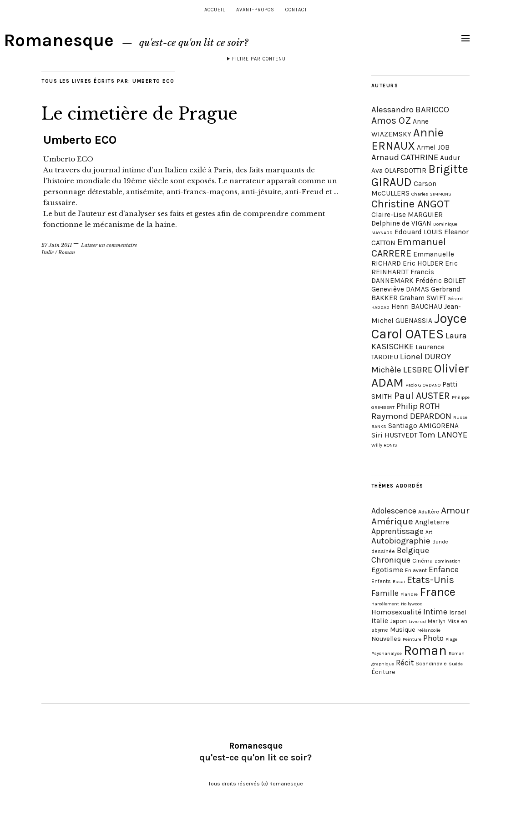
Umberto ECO (79, 140)
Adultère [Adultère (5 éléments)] (428, 511)
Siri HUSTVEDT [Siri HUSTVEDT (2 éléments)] (394, 435)
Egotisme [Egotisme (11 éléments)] (387, 569)
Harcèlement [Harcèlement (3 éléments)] (385, 604)
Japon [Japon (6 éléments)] (398, 621)
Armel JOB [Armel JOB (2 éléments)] (433, 147)
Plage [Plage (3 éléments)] (451, 639)
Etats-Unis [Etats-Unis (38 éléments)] (430, 579)
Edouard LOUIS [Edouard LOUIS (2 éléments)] (418, 232)
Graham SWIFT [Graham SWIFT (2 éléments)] (423, 298)
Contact (296, 10)
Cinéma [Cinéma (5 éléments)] (422, 560)
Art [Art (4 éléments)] (428, 532)
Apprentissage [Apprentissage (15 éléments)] (397, 531)
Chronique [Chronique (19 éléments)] (390, 560)
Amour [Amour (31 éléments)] (455, 510)
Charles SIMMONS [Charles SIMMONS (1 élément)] (431, 194)
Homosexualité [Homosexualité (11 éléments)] (396, 612)
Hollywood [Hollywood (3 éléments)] (412, 604)
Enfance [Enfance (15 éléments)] (444, 569)
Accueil (214, 10)
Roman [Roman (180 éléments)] (425, 650)
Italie (47, 252)
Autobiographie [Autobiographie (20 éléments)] (400, 541)
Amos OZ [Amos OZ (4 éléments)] (391, 120)
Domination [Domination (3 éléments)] (447, 561)
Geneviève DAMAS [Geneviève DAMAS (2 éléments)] (400, 289)
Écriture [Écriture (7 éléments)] (383, 672)
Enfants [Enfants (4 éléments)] (381, 581)
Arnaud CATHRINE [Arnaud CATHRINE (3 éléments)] (404, 157)
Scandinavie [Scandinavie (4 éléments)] (431, 663)
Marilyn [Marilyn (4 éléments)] (436, 621)
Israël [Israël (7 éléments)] (457, 612)
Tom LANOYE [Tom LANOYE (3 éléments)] (443, 435)
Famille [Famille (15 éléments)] (385, 593)
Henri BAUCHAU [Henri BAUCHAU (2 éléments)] (416, 306)
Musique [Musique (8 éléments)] (402, 630)
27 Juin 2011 (56, 245)
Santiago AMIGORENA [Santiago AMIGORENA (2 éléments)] (423, 426)
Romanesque (59, 40)
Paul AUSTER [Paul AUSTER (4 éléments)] (422, 395)
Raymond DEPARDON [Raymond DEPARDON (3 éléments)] (411, 416)
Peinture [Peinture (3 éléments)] (412, 639)
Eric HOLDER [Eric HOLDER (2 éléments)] (423, 263)
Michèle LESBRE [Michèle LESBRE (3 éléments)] (401, 370)
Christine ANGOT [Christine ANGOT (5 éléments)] (410, 203)
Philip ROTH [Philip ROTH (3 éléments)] (418, 406)
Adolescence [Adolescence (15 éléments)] (393, 510)
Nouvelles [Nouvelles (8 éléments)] (386, 639)
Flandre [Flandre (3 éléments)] (409, 594)
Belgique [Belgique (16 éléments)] (413, 550)
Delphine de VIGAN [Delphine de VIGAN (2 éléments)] (401, 223)
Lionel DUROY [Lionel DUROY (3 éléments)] (425, 357)
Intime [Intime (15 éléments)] (435, 611)
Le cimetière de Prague (139, 114)
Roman (66, 252)
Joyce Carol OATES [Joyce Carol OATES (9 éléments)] (419, 326)
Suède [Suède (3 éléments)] (456, 664)
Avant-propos (255, 10)
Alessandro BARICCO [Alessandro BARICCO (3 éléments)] (410, 110)
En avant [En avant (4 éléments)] (416, 570)
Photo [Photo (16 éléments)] (433, 638)
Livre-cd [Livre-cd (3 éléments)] (417, 621)
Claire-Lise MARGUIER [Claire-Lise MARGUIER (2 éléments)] (407, 215)
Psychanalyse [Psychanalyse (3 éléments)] (386, 653)
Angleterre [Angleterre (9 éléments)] (432, 522)
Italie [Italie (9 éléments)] (379, 621)
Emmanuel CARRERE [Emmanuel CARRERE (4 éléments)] (408, 247)
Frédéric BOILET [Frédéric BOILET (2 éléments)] (440, 281)
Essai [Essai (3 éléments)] (399, 581)
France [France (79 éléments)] (437, 592)
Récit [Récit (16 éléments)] (405, 662)
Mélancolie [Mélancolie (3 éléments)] (428, 630)
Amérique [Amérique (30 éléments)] (392, 521)
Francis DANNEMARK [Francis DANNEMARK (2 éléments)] (402, 276)
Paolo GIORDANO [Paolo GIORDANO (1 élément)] (422, 385)
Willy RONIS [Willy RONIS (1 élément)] (384, 445)
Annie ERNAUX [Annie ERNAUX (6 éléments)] (407, 139)
